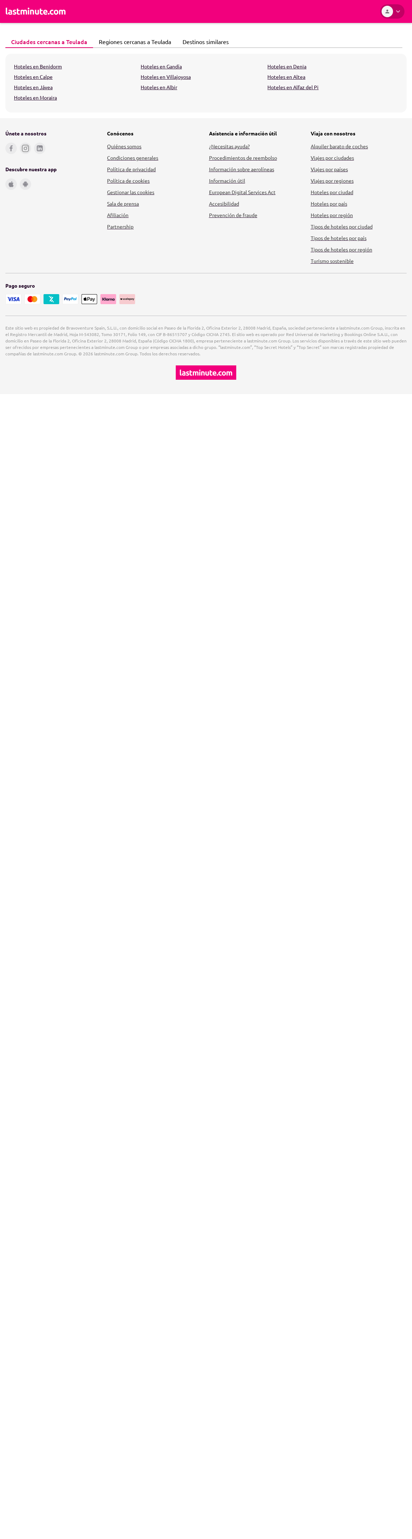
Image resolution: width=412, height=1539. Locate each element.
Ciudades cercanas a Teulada (47, 41)
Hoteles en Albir (159, 87)
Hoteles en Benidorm (38, 66)
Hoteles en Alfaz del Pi (293, 87)
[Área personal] (392, 11)
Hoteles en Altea (286, 76)
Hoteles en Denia (286, 66)
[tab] (49, 42)
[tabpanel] (206, 83)
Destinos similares (204, 41)
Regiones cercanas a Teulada (133, 41)
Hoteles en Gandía (161, 66)
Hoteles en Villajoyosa (166, 76)
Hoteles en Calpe (33, 76)
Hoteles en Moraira (35, 97)
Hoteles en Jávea (33, 87)
